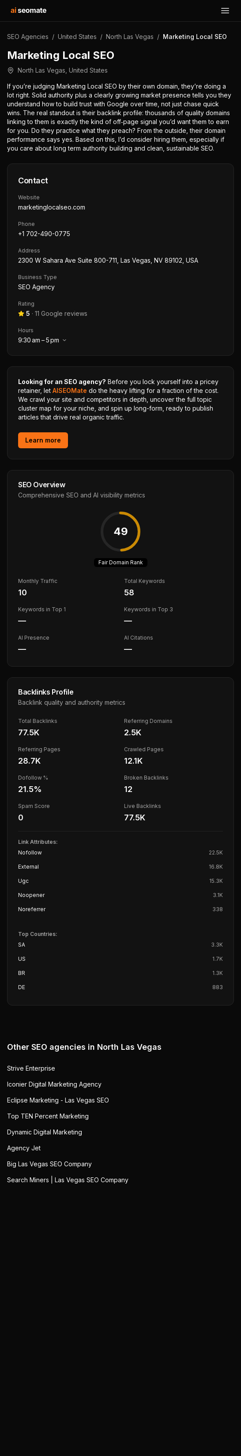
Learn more (43, 440)
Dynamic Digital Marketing (44, 1132)
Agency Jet (24, 1148)
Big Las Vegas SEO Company (49, 1164)
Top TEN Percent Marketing (48, 1116)
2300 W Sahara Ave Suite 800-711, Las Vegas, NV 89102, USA (108, 260)
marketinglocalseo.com (51, 207)
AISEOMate (70, 390)
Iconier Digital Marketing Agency (54, 1084)
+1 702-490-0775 (44, 233)
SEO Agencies (28, 36)
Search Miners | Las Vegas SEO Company (67, 1180)
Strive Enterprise (31, 1068)
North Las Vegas (130, 36)
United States (77, 36)
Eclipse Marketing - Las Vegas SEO (58, 1100)
